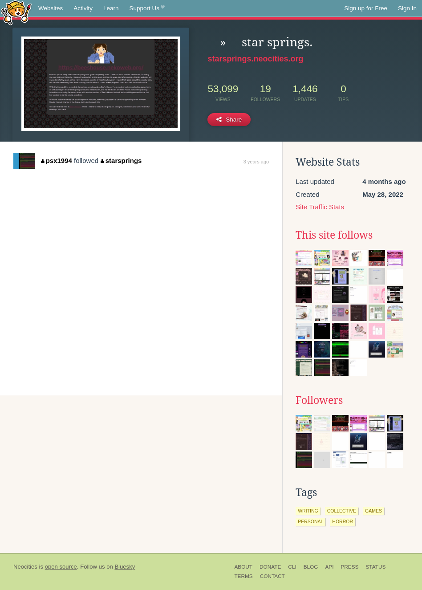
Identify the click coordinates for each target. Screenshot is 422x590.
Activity (83, 8)
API (329, 567)
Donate (270, 567)
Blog (311, 567)
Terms (243, 576)
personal (310, 521)
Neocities (25, 566)
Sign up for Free (365, 8)
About (243, 567)
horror (342, 521)
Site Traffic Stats (320, 207)
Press (349, 567)
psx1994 (56, 160)
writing (308, 510)
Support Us (147, 8)
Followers (319, 400)
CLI (292, 567)
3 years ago (256, 161)
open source (61, 566)
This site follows (334, 235)
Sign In (407, 8)
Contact (272, 576)
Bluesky (124, 566)
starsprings (121, 160)
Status (375, 567)
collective (341, 510)
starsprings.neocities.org (255, 58)
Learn (111, 8)
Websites (50, 8)
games (373, 510)
